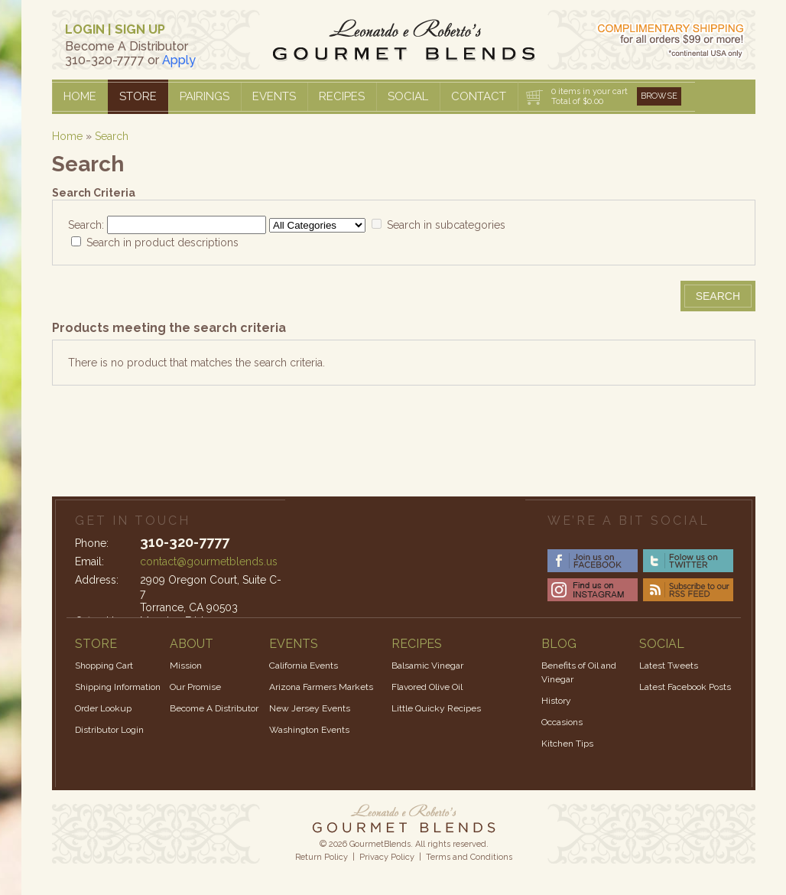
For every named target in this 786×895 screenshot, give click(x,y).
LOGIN (85, 29)
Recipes (342, 96)
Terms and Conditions (469, 857)
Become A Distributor (214, 708)
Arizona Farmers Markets (321, 687)
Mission (186, 665)
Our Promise (195, 687)
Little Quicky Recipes (436, 708)
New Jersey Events (309, 708)
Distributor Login (109, 729)
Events (274, 96)
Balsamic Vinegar (427, 665)
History (556, 700)
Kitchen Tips (567, 743)
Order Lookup (103, 708)
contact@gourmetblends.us (209, 561)
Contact (478, 96)
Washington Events (309, 729)
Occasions (562, 722)
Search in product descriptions (162, 242)
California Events (303, 665)
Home (79, 96)
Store (138, 96)
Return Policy (321, 857)
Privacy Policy (386, 857)
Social (408, 96)
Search (111, 136)
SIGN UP (140, 29)
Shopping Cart (104, 665)
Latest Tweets (668, 665)
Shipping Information (118, 687)
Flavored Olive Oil (427, 687)
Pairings (204, 96)
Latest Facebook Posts (685, 687)
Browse (659, 96)
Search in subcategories (446, 225)
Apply (179, 60)
